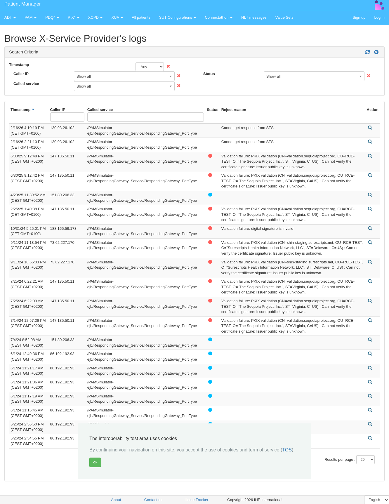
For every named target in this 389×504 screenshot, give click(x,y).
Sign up (358, 17)
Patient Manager (22, 4)
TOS (287, 449)
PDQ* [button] (52, 17)
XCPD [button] (95, 17)
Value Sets (284, 17)
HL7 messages (254, 17)
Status (209, 74)
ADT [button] (10, 17)
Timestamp (19, 64)
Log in (379, 17)
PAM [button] (31, 17)
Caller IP (21, 74)
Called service (26, 83)
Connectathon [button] (218, 17)
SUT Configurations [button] (177, 17)
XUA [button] (117, 17)
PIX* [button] (73, 17)
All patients (141, 17)
